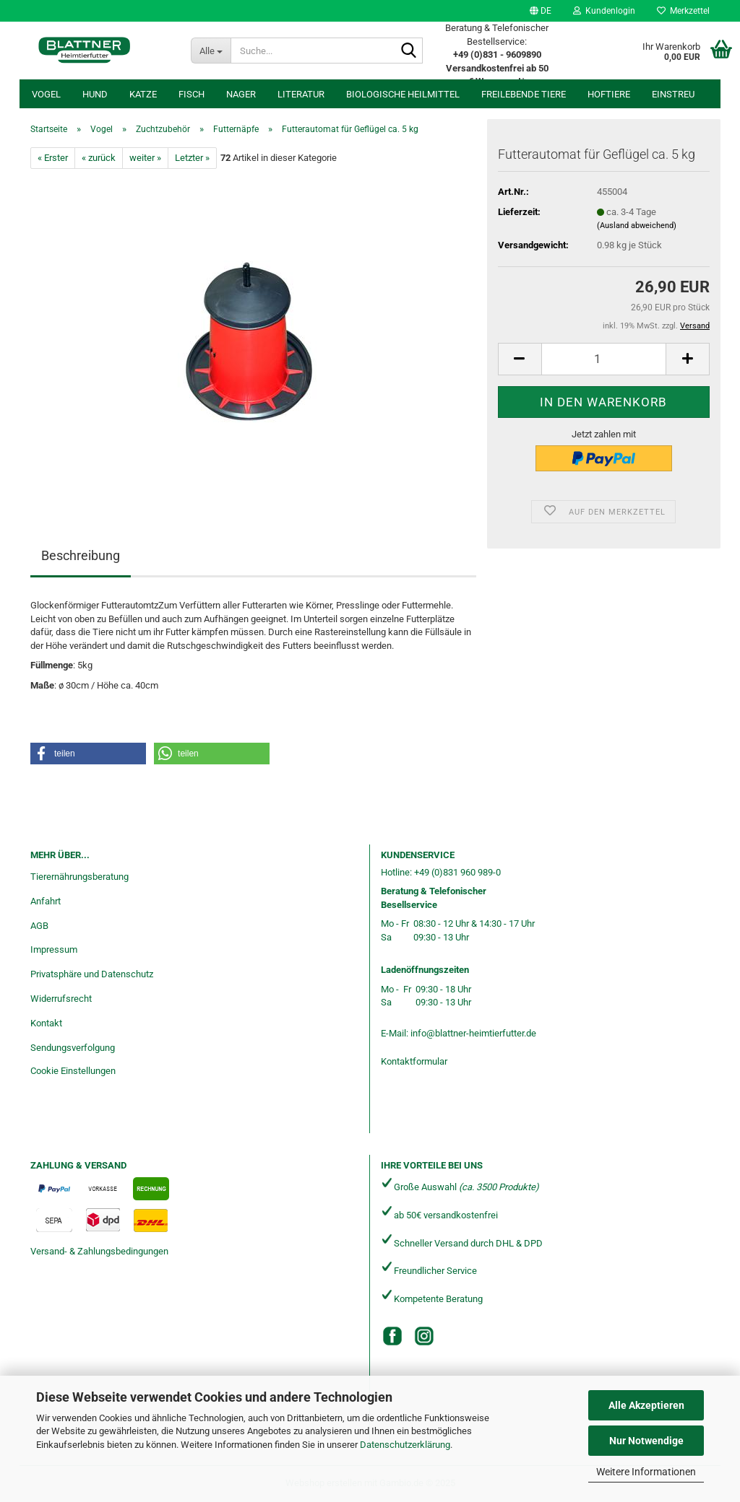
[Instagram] (424, 1336)
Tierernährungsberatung (79, 876)
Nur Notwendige (646, 1440)
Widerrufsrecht (61, 998)
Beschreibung (80, 555)
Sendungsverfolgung (72, 1047)
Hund (95, 94)
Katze (143, 94)
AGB (39, 925)
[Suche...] (211, 51)
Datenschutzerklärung (405, 1444)
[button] (540, 11)
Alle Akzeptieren (646, 1405)
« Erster (53, 157)
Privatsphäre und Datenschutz (91, 974)
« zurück (99, 157)
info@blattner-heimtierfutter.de (473, 1033)
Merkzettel (683, 11)
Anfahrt (45, 901)
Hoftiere (609, 94)
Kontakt (46, 1023)
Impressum (53, 949)
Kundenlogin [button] (604, 11)
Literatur (301, 94)
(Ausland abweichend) (636, 225)
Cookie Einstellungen (73, 1070)
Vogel (46, 94)
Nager (241, 94)
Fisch (191, 94)
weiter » (145, 157)
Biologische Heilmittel (403, 94)
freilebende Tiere (523, 94)
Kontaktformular (414, 1061)
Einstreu (673, 94)
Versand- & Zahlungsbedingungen (99, 1251)
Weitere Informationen (646, 1471)
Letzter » (192, 157)
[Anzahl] (603, 359)
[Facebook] (392, 1336)
